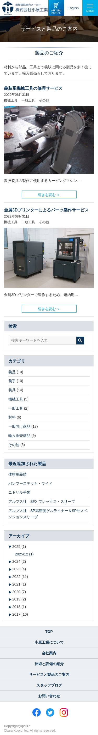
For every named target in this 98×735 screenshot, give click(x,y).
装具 (12, 390)
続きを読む (47, 193)
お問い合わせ (49, 696)
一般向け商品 (19, 426)
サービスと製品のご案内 (49, 674)
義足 (12, 372)
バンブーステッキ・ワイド (30, 483)
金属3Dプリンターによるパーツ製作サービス (46, 210)
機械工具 (15, 399)
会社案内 (49, 653)
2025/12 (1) (24, 554)
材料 (12, 417)
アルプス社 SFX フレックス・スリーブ (41, 501)
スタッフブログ (49, 685)
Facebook (36, 712)
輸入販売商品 (19, 435)
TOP (49, 632)
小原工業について (49, 642)
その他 (13, 445)
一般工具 (15, 408)
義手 (12, 381)
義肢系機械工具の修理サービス (33, 88)
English (73, 8)
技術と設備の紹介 (49, 664)
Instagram (64, 712)
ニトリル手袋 (19, 492)
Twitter (50, 712)
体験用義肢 (17, 474)
